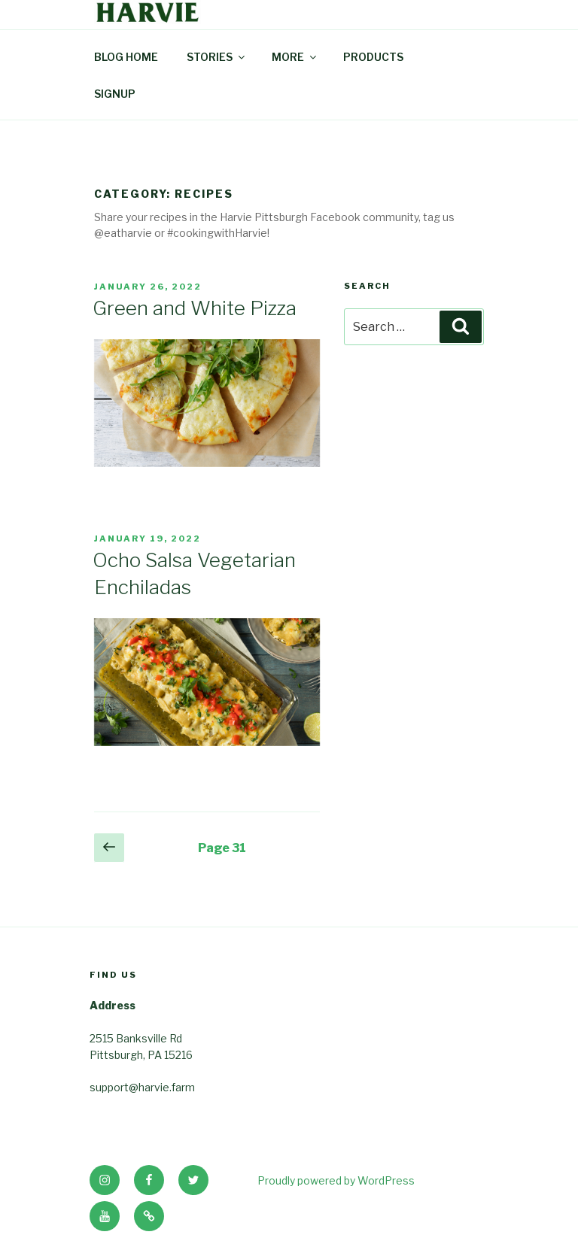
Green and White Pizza (195, 308)
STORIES (217, 56)
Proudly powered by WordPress (336, 1180)
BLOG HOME (126, 56)
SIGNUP (114, 93)
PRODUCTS (373, 56)
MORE (295, 56)
